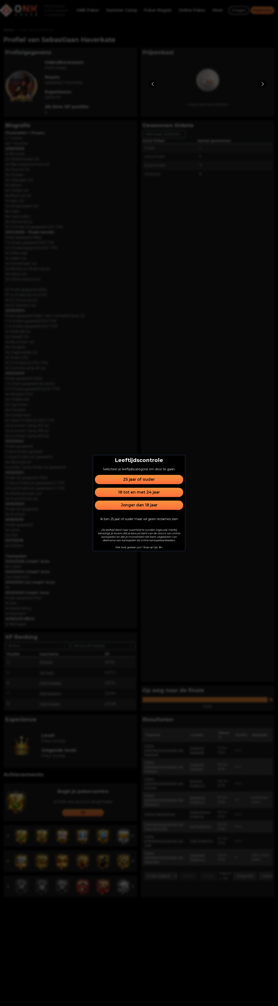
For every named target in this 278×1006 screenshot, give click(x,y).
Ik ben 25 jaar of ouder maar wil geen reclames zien (139, 519)
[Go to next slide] (262, 84)
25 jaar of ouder (139, 479)
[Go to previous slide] (152, 84)
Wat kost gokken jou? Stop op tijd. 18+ (139, 547)
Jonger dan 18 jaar (139, 505)
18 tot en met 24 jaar (139, 492)
